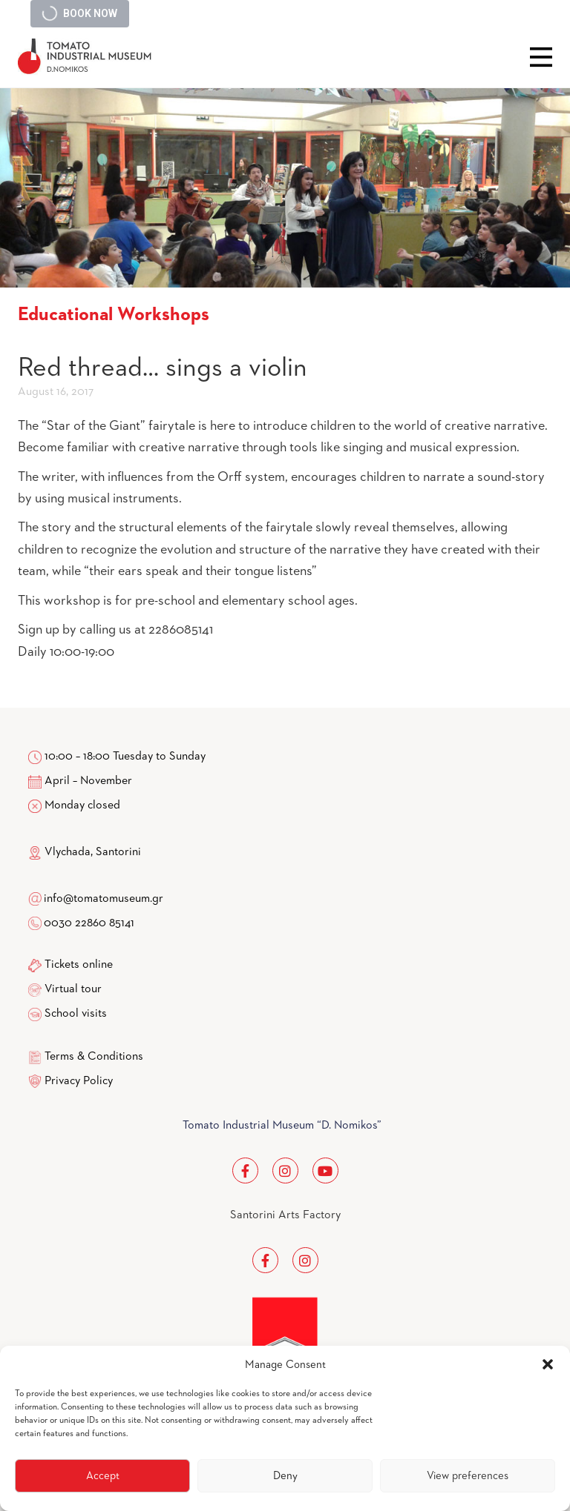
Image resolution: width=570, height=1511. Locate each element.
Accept (102, 1475)
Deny (285, 1475)
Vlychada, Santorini (84, 852)
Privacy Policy (79, 1081)
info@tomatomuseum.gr (103, 899)
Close (541, 57)
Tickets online (79, 965)
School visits (76, 1014)
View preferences (467, 1475)
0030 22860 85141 (88, 923)
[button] (547, 1364)
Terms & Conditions (94, 1057)
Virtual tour (73, 989)
